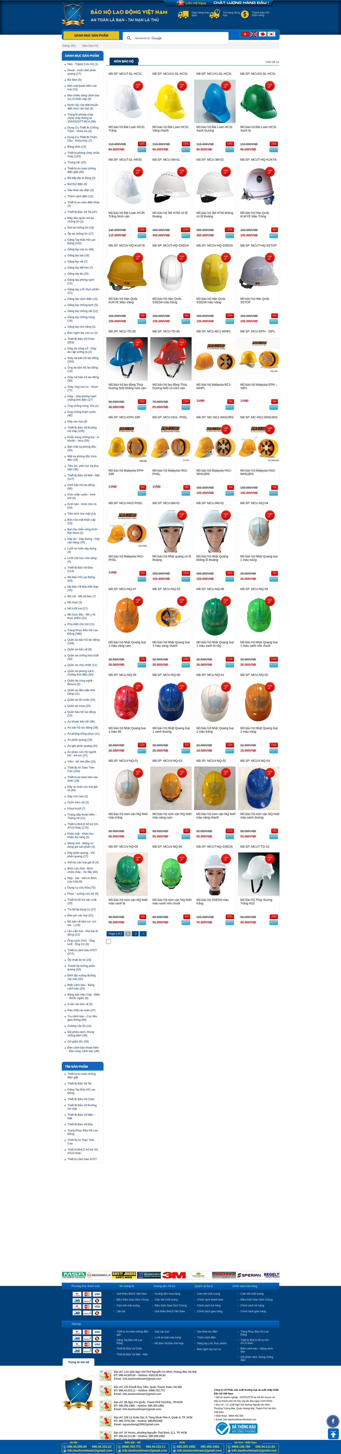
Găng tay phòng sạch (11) (80, 281)
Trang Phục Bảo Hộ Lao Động (82, 1132)
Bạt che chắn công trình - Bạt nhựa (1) (83, 531)
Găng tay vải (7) (77, 261)
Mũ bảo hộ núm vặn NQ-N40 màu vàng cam (172, 815)
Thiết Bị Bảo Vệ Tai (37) (82, 211)
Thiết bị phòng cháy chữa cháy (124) (83, 154)
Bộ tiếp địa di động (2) (81, 178)
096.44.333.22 (102, 1446)
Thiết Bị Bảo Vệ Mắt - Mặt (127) (83, 477)
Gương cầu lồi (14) (79, 1025)
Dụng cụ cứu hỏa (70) (81, 887)
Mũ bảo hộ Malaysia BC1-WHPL (214, 386)
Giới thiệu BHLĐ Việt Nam (132, 1293)
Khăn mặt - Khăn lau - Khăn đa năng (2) (81, 835)
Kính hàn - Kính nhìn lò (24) (81, 505)
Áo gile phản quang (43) (82, 745)
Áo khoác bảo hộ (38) (81, 721)
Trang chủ (69, 45)
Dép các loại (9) (77, 421)
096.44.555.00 (77, 1446)
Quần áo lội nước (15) (81, 699)
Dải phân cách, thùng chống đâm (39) (80, 1033)
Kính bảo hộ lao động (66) (81, 486)
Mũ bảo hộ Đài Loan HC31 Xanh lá (258, 128)
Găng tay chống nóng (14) (81, 318)
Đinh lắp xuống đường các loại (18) (81, 977)
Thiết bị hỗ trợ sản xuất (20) (81, 901)
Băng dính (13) (76, 146)
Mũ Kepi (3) (74, 602)
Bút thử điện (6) (77, 184)
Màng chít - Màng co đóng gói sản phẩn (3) (81, 845)
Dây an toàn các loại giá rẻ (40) (82, 788)
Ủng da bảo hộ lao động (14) (82, 369)
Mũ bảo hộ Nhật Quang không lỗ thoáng (212, 558)
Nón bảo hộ (90, 45)
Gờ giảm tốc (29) (78, 1041)
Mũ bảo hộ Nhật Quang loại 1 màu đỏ (127, 729)
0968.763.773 (131, 1446)
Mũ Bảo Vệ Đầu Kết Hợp (169, 1343)
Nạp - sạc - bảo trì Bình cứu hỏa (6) (82, 879)
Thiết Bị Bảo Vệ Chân (80, 1099)
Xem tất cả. (272, 61)
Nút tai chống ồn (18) (80, 227)
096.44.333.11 (155, 1446)
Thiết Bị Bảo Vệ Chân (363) (80, 340)
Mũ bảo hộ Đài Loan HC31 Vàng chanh (170, 128)
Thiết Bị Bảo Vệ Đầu (80, 1124)
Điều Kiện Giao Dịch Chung (133, 1299)
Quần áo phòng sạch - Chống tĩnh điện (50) (81, 672)
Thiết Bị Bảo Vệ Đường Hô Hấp (82, 1107)
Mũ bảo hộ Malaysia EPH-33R (126, 472)
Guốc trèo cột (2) (78, 802)
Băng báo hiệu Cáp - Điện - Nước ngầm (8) (83, 996)
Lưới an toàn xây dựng (168, 1337)
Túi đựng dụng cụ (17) (81, 909)
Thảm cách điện (206, 1337)
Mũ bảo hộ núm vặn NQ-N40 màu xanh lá (128, 901)
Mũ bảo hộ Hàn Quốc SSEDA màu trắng (167, 300)
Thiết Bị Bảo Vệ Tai (79, 1083)
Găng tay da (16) (78, 273)
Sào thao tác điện (207, 1331)
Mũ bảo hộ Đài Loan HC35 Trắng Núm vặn (127, 214)
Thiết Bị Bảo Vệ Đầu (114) (80, 569)
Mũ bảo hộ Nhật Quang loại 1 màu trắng (259, 558)
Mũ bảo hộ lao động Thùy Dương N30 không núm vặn (127, 386)
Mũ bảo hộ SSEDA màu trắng (212, 901)
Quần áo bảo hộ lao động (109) (83, 641)
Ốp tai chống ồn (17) (80, 233)
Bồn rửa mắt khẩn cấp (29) (81, 521)
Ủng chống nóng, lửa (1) (83, 405)
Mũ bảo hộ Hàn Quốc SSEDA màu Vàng (211, 300)
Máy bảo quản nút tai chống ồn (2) (80, 219)
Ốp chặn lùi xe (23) (79, 959)
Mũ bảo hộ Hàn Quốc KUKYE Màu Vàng (123, 300)
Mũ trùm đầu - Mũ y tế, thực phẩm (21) (81, 616)
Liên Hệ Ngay (196, 3)
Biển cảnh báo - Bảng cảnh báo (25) (80, 986)
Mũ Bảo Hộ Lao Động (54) (81, 578)
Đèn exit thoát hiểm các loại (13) (82, 87)
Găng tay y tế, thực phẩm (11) (83, 291)
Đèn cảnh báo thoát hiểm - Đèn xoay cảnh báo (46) (83, 1049)
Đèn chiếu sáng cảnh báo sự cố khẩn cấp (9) (83, 97)
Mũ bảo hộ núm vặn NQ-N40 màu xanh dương (259, 815)
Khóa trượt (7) (76, 808)
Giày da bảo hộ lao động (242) (83, 359)
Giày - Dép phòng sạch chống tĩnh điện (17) (81, 398)
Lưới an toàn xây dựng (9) (81, 550)
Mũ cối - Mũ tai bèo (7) (81, 596)
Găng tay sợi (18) (78, 255)
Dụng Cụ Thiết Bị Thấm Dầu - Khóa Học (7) (82, 138)
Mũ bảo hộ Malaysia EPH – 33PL (258, 386)
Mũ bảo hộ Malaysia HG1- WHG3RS (214, 472)
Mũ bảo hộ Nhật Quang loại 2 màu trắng (215, 729)
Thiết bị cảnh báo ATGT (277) (82, 952)
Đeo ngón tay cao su (209, 1349)
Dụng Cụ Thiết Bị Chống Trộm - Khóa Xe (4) (83, 129)
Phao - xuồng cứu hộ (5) (83, 893)
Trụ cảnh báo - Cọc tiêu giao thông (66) (82, 1018)
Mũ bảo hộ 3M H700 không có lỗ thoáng (214, 214)
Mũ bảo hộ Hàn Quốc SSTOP (254, 300)
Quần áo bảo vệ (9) (79, 649)
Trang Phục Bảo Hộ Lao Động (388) (82, 632)
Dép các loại (162, 1331)
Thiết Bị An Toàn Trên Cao (80, 1141)
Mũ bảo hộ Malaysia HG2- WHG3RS (258, 472)
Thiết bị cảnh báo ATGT (82, 1159)
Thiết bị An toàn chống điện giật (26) (81, 170)
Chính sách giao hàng (209, 1311)
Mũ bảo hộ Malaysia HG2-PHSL (126, 558)
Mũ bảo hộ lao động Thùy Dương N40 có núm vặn (169, 386)
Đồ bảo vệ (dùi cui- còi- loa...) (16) (82, 923)
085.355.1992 (186, 1446)
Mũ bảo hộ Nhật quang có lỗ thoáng (171, 558)
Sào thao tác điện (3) (80, 190)
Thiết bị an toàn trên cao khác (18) (82, 778)
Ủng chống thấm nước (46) (81, 413)
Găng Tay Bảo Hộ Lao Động (81, 1091)
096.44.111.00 (265, 1446)
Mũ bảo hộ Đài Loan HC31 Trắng (127, 128)
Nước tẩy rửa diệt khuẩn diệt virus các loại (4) (82, 106)
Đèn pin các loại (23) (80, 915)
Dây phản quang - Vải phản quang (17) (81, 854)
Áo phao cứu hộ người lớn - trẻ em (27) (81, 753)
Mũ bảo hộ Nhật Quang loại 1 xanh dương (171, 729)
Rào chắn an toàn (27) (81, 1010)
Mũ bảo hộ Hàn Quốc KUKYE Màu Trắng (254, 214)
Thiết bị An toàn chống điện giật (81, 1075)
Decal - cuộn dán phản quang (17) (81, 71)
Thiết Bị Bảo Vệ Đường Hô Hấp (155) (82, 429)
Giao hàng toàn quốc (200, 14)
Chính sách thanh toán (210, 1299)
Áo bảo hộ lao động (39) (82, 727)
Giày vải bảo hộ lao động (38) (83, 378)
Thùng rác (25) (76, 162)
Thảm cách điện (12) (80, 196)
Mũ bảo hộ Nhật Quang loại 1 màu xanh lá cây (215, 643)
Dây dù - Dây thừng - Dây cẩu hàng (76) (83, 540)
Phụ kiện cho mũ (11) (80, 624)
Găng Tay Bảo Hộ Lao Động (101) (81, 241)
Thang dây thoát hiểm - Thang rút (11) (81, 816)
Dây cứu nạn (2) (77, 796)
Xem (142, 149)
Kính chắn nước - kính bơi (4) (81, 496)
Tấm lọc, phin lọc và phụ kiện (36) (83, 467)
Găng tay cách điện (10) (82, 298)
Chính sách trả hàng (209, 1305)
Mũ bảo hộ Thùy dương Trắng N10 (256, 901)
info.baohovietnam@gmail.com (89, 1450)
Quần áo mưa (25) (79, 705)
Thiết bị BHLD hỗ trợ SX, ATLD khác (83, 1151)
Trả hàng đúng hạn (231, 14)
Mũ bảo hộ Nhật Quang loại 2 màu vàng (259, 729)
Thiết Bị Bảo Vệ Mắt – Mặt (81, 1116)
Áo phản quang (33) (79, 739)
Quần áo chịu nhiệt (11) (82, 665)
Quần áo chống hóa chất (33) (83, 657)
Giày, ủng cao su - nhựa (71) (82, 388)
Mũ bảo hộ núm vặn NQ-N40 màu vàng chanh (216, 815)
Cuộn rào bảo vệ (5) (80, 1004)
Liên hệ (121, 1311)
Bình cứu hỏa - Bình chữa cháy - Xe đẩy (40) (82, 870)
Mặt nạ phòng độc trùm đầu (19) (82, 458)
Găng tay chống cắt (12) (82, 311)
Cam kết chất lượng (128, 1305)
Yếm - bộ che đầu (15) (81, 761)
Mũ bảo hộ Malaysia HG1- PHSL (170, 472)
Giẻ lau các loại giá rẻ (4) (83, 862)
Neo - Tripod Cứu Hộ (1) (82, 64)
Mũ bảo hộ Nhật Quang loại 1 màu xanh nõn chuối (259, 643)
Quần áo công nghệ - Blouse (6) (80, 682)
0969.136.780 (241, 1446)
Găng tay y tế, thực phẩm (212, 1343)
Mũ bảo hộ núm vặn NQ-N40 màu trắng (128, 815)
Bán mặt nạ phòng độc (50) (81, 448)
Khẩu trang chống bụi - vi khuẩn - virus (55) (83, 438)
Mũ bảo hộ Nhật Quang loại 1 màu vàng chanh (171, 643)
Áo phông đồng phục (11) (83, 733)
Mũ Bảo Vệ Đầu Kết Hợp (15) (82, 588)
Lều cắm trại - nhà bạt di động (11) (82, 932)
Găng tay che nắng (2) (81, 326)
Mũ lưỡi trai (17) (77, 608)
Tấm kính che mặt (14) (81, 513)
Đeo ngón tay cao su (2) (82, 332)
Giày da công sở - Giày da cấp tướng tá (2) (81, 350)
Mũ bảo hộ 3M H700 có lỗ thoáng (169, 214)
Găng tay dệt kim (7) (80, 267)
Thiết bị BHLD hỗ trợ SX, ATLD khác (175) (83, 825)
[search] (175, 38)
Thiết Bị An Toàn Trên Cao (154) (80, 769)
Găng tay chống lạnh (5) (82, 305)
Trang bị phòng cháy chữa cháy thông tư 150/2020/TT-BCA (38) (81, 118)
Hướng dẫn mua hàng (167, 1293)
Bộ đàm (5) (74, 79)
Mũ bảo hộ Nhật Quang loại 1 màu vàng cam (127, 643)
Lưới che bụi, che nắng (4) (82, 559)
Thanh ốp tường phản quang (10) (81, 967)
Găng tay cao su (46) (80, 249)
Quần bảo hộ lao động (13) (81, 713)
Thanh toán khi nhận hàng (260, 14)
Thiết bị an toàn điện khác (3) (83, 204)
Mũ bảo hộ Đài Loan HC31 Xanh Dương (214, 128)
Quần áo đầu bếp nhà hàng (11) (81, 692)
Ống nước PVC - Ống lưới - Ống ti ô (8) (81, 942)
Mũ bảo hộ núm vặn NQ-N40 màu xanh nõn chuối (172, 901)
